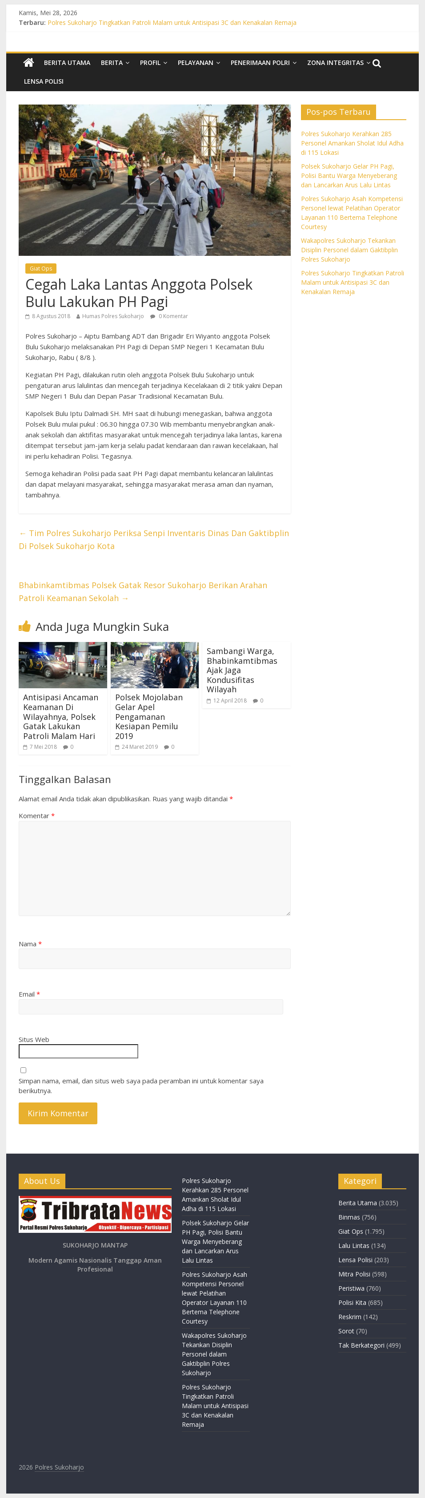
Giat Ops (41, 268)
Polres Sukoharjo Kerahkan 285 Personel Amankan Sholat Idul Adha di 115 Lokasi (352, 143)
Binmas (349, 1217)
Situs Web (34, 1039)
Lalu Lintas (353, 1245)
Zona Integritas (335, 62)
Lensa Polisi (44, 81)
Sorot (346, 1331)
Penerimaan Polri (260, 62)
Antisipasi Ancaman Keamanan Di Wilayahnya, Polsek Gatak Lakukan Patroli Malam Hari (60, 716)
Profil (150, 62)
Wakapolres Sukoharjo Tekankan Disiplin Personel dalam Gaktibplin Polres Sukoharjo (349, 249)
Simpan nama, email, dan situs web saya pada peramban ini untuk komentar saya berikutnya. (141, 1085)
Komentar (37, 815)
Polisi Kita (352, 1302)
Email (29, 993)
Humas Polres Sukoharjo (113, 316)
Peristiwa (351, 1288)
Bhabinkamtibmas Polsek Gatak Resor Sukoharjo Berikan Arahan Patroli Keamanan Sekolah (143, 591)
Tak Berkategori (361, 1345)
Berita (112, 62)
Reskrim (349, 1316)
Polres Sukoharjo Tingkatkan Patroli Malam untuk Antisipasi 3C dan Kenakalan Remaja (172, 22)
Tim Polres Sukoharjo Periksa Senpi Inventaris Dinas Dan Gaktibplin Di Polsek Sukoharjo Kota (154, 539)
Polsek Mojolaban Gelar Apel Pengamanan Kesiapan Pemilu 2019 (149, 716)
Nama (30, 943)
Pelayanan (195, 62)
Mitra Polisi (354, 1274)
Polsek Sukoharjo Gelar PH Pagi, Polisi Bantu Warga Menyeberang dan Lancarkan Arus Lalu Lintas (349, 175)
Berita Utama (67, 62)
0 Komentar (169, 316)
